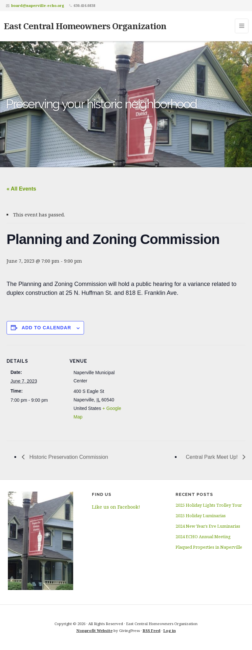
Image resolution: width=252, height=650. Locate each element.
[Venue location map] (167, 390)
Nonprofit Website (94, 630)
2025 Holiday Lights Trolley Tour (209, 505)
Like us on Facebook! (116, 507)
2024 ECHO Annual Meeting (203, 536)
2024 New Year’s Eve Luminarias (208, 526)
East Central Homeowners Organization (85, 26)
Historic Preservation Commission (68, 457)
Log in (169, 630)
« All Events (21, 189)
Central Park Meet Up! (212, 457)
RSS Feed (151, 630)
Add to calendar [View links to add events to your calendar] (46, 327)
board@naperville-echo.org (37, 5)
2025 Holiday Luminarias (201, 515)
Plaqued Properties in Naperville (209, 547)
